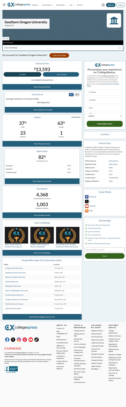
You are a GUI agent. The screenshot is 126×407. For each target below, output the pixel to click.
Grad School (78, 355)
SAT (71, 94)
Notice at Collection (28, 354)
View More (94, 369)
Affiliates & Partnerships (61, 347)
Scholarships (61, 5)
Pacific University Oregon (14, 304)
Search (104, 256)
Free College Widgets (78, 378)
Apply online (113, 164)
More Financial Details (42, 87)
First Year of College (113, 374)
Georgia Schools (97, 360)
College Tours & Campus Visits (114, 340)
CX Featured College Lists (78, 351)
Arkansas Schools (97, 340)
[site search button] (103, 5)
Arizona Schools (97, 337)
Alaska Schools (96, 334)
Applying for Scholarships (113, 345)
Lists (71, 5)
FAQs (58, 337)
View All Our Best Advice (115, 379)
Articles (80, 5)
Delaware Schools (97, 354)
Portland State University (14, 295)
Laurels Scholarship (94, 231)
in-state (22, 74)
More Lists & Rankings (42, 253)
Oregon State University (14, 268)
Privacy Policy (17, 354)
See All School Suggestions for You (42, 317)
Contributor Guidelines (61, 357)
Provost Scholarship (94, 235)
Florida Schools (96, 357)
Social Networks (62, 343)
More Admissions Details (43, 110)
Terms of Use (106, 84)
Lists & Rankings (80, 347)
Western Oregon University (15, 277)
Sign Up (110, 5)
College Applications (113, 332)
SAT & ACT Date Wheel (79, 373)
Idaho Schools (96, 366)
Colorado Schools (97, 346)
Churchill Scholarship (94, 228)
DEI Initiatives (61, 340)
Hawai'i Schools (96, 363)
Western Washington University (16, 290)
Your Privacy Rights (40, 354)
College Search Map (79, 335)
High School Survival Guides (114, 369)
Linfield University (11, 282)
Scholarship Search (78, 340)
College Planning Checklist (80, 365)
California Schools (97, 343)
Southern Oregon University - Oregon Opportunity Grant (104, 239)
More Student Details (42, 144)
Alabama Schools (97, 331)
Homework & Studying (113, 364)
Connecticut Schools (95, 350)
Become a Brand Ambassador (62, 352)
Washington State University (15, 273)
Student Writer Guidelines (62, 362)
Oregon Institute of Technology (16, 299)
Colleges (35, 5)
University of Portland (13, 308)
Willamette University (13, 286)
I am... (91, 113)
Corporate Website (60, 368)
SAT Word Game (79, 369)
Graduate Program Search (79, 359)
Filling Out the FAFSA (114, 350)
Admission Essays (115, 336)
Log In (120, 5)
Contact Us (60, 328)
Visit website (113, 161)
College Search (79, 331)
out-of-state (61, 74)
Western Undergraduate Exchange (99, 243)
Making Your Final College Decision (115, 359)
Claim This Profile (59, 55)
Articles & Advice (80, 344)
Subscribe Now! (104, 124)
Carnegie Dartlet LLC (21, 352)
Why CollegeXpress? (62, 333)
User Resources (79, 382)
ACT (77, 94)
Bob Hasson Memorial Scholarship (99, 225)
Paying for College (115, 354)
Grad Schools (47, 5)
